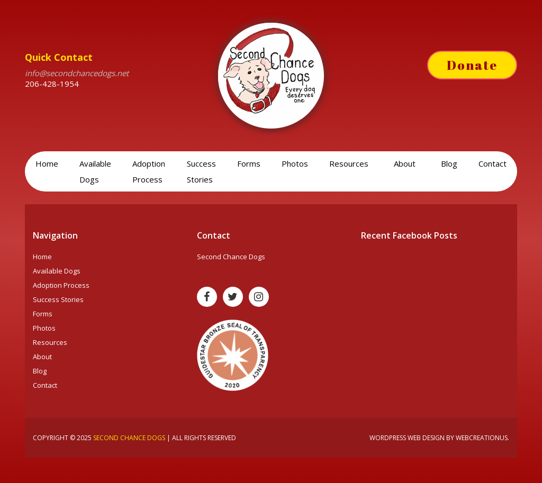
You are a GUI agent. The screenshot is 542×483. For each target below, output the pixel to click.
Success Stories (201, 171)
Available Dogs (95, 171)
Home (46, 163)
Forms (248, 163)
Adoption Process (148, 171)
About (406, 163)
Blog (449, 163)
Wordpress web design (407, 437)
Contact (492, 163)
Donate (472, 65)
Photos (295, 163)
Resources (350, 163)
